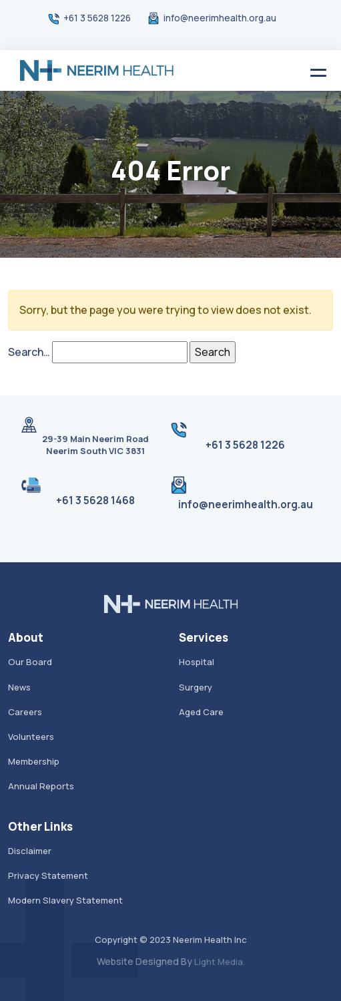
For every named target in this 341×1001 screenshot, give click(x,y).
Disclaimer (29, 851)
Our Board (30, 662)
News (19, 687)
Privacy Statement (48, 875)
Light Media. (219, 962)
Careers (25, 712)
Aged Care (201, 712)
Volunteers (31, 737)
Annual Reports (41, 786)
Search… (29, 352)
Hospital (196, 662)
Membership (33, 761)
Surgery (195, 687)
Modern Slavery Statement (65, 900)
